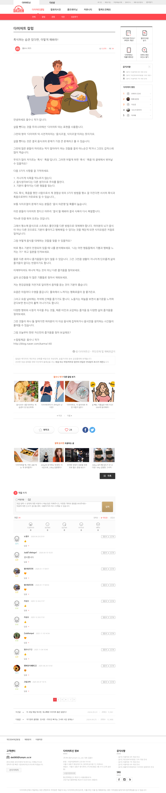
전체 (33, 17)
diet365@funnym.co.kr (19, 757)
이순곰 (133, 104)
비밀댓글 (21, 499)
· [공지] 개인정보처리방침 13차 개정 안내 (132, 759)
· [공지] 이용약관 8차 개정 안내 (128, 757)
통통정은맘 (135, 99)
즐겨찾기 (149, 2)
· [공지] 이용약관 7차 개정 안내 (128, 762)
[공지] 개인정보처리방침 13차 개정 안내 (139, 75)
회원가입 (108, 2)
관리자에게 (13, 770)
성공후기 (74, 17)
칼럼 (43, 17)
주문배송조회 (117, 2)
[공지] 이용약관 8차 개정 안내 (136, 72)
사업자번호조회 (69, 773)
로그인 (100, 2)
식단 (63, 17)
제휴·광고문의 (138, 2)
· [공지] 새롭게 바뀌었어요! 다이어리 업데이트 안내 (135, 767)
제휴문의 (27, 739)
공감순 (112, 518)
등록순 (96, 518)
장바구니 (128, 2)
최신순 (104, 518)
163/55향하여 (136, 110)
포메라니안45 (136, 94)
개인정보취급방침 (13, 739)
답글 (25, 546)
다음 (68, 416)
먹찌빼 (133, 115)
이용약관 (39, 739)
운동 (53, 17)
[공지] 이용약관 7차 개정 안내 (136, 79)
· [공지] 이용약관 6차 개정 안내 (128, 764)
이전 (60, 416)
